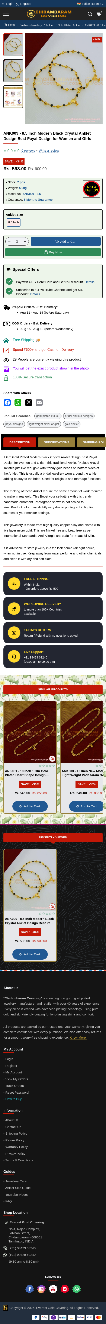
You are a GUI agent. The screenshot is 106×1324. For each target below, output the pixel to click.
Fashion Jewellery (31, 25)
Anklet (50, 25)
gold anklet (71, 424)
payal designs (14, 424)
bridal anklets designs (79, 415)
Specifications (56, 442)
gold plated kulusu (48, 415)
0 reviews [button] (28, 150)
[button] (66, 241)
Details (89, 282)
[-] (9, 241)
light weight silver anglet (44, 424)
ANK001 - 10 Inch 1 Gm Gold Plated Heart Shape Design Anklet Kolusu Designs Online (28, 773)
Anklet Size (14, 214)
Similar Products (53, 689)
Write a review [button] (49, 150)
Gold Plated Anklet (69, 25)
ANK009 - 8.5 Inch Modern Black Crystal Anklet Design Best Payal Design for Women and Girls (30, 921)
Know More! (78, 1037)
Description (19, 442)
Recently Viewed (53, 837)
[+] (25, 241)
